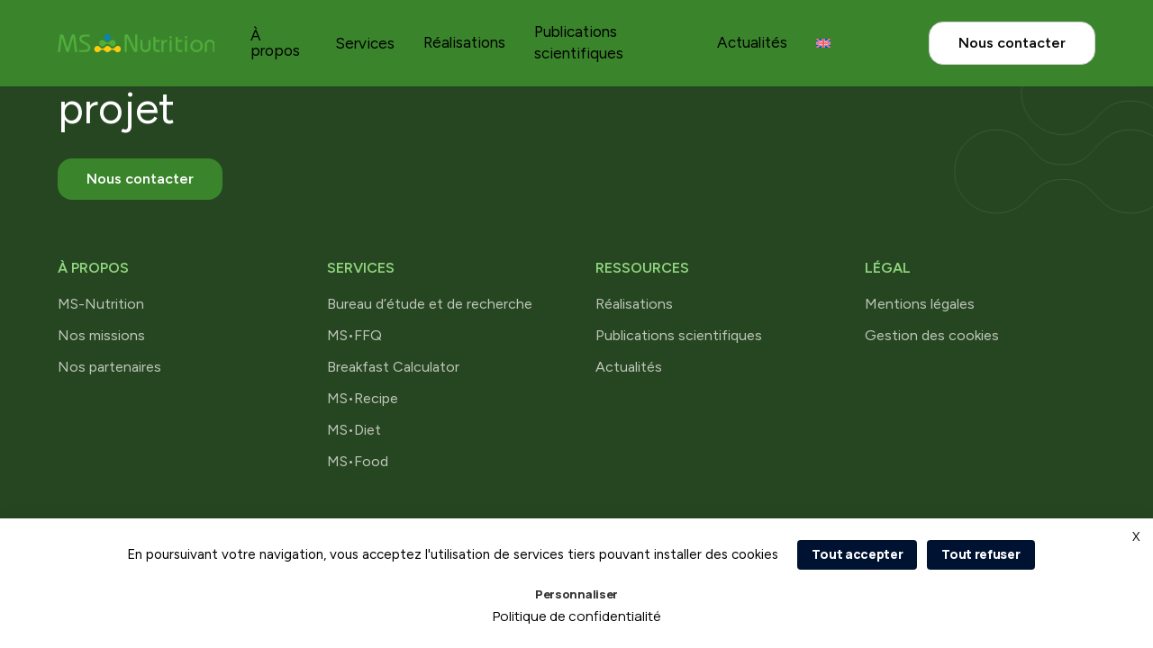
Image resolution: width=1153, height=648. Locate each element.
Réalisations (464, 42)
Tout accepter (857, 553)
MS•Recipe (362, 398)
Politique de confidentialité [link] (577, 616)
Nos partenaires (109, 366)
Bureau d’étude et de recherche (429, 303)
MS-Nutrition (101, 303)
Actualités (752, 42)
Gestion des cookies (932, 335)
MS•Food (357, 461)
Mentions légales (920, 303)
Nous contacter (1012, 42)
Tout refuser (980, 553)
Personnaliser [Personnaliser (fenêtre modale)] (576, 594)
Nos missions (101, 335)
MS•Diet (354, 429)
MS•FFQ (354, 335)
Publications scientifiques (678, 335)
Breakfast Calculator (393, 366)
